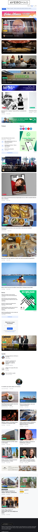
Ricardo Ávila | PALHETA (9, 144)
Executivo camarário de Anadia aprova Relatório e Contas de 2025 (9, 299)
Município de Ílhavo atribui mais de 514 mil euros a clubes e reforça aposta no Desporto (9, 303)
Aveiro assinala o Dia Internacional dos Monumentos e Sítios (9, 455)
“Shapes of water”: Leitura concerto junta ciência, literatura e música (19, 8)
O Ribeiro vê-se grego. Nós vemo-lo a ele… (11, 363)
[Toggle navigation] (29, 6)
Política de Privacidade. (11, 326)
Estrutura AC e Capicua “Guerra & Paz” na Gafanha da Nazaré (9, 105)
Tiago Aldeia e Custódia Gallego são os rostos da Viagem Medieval (27, 455)
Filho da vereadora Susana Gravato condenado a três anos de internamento (9, 290)
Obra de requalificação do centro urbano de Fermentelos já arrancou (10, 308)
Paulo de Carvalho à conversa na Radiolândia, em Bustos (27, 437)
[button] (34, 6)
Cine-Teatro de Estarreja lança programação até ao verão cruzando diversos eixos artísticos (19, 193)
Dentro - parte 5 (24, 485)
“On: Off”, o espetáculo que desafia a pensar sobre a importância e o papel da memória (10, 357)
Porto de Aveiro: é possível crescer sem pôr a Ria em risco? (17, 161)
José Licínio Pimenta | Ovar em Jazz (8, 132)
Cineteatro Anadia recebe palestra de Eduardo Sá (27, 105)
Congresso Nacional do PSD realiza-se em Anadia (10, 437)
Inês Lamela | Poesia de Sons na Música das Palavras (11, 137)
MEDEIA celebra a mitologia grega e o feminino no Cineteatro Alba (10, 417)
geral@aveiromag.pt (5, 526)
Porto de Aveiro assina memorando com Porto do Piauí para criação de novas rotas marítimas (9, 294)
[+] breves (10, 311)
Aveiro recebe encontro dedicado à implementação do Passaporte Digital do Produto (28, 418)
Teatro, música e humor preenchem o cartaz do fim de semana (17, 49)
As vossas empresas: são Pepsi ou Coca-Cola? (11, 351)
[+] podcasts (9, 147)
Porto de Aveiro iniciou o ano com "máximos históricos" (27, 399)
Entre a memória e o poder (10, 368)
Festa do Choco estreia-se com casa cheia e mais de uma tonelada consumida (17, 223)
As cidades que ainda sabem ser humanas (11, 381)
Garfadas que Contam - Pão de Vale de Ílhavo (10, 141)
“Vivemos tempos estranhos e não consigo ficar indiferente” (16, 28)
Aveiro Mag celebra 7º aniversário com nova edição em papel (10, 506)
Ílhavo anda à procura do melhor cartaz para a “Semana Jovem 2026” (17, 282)
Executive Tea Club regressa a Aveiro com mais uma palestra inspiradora (18, 253)
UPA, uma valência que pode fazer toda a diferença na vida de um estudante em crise (18, 339)
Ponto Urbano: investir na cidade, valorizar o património (9, 486)
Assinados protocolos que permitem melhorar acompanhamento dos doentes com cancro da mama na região (18, 65)
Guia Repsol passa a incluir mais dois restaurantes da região (10, 399)
